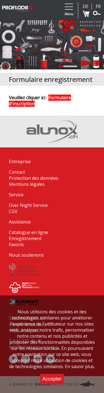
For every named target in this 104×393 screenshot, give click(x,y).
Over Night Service (28, 205)
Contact (17, 172)
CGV (13, 211)
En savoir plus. (80, 366)
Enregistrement (25, 238)
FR (98, 6)
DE (85, 6)
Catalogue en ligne (28, 232)
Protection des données (33, 178)
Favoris (16, 244)
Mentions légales (27, 184)
